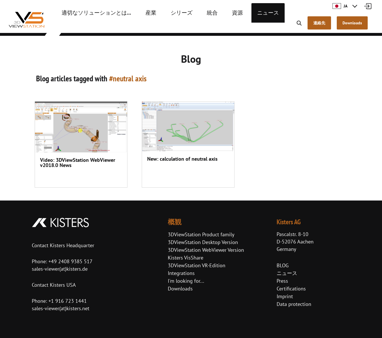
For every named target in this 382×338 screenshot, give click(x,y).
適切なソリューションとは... (91, 26)
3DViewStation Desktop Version (203, 242)
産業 (138, 26)
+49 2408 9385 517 (69, 261)
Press (282, 281)
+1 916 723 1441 (67, 301)
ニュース (246, 26)
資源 (218, 26)
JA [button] (339, 6)
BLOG (283, 265)
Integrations (181, 273)
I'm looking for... (186, 281)
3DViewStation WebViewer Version (206, 250)
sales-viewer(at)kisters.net (60, 308)
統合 (195, 26)
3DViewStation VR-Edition (196, 265)
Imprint (285, 296)
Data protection (294, 304)
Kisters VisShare (185, 257)
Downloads (180, 288)
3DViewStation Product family (201, 234)
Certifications (291, 288)
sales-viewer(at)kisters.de (60, 269)
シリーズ (167, 26)
